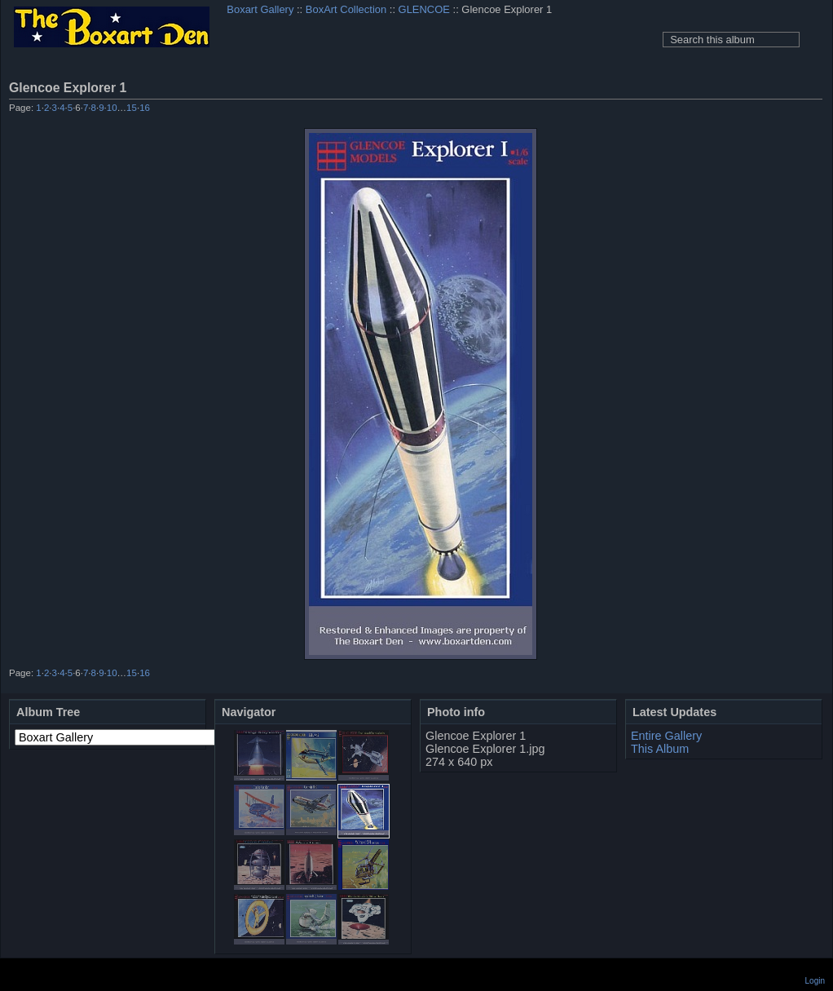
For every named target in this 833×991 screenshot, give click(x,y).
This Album (660, 748)
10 (112, 108)
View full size (813, 87)
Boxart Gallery (260, 9)
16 (144, 108)
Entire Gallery (666, 735)
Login (815, 980)
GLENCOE (424, 9)
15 (131, 108)
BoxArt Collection (346, 9)
